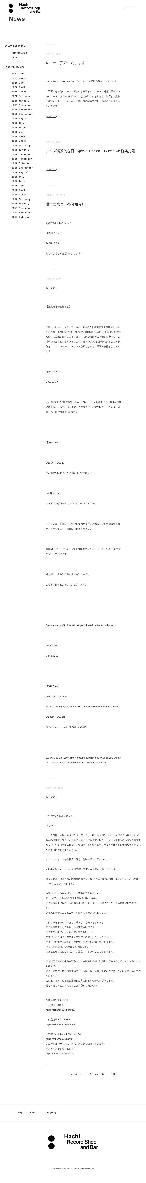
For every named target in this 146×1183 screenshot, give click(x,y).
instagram (135, 1112)
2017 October (20, 217)
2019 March (19, 141)
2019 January (20, 150)
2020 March (19, 91)
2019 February (21, 145)
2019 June (18, 127)
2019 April (18, 136)
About (34, 1112)
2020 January (20, 101)
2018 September (22, 168)
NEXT (114, 1073)
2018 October (20, 163)
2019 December (22, 105)
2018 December (22, 154)
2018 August (20, 172)
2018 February (21, 199)
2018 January (20, 203)
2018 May (18, 186)
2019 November (22, 109)
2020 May (18, 83)
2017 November (22, 212)
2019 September (22, 114)
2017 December (22, 208)
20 (103, 1073)
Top (20, 1112)
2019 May (18, 132)
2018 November (22, 159)
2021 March (19, 78)
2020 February (21, 96)
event (15, 57)
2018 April (18, 190)
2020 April (18, 87)
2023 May (18, 74)
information (19, 53)
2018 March (19, 194)
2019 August (20, 118)
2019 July (18, 123)
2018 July (18, 177)
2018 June (18, 181)
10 (96, 1073)
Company (51, 1112)
